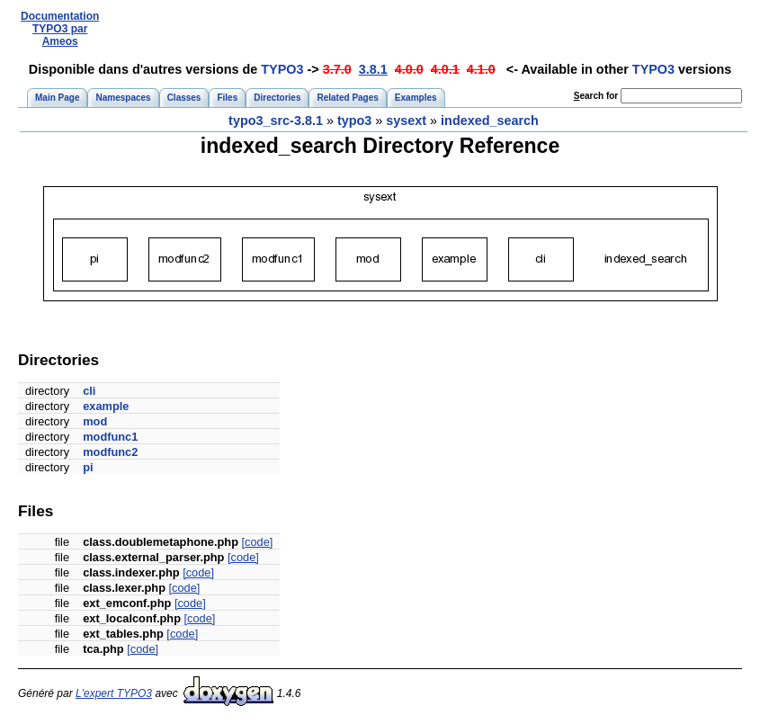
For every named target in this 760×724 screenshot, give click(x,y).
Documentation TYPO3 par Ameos (60, 29)
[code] (257, 542)
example (106, 406)
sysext (406, 120)
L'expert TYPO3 (114, 693)
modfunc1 (110, 436)
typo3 (354, 120)
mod (95, 421)
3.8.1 (373, 69)
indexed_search (490, 120)
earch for (596, 96)
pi (88, 467)
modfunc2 (110, 452)
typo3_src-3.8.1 (275, 120)
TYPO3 (282, 69)
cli (89, 391)
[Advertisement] (430, 29)
